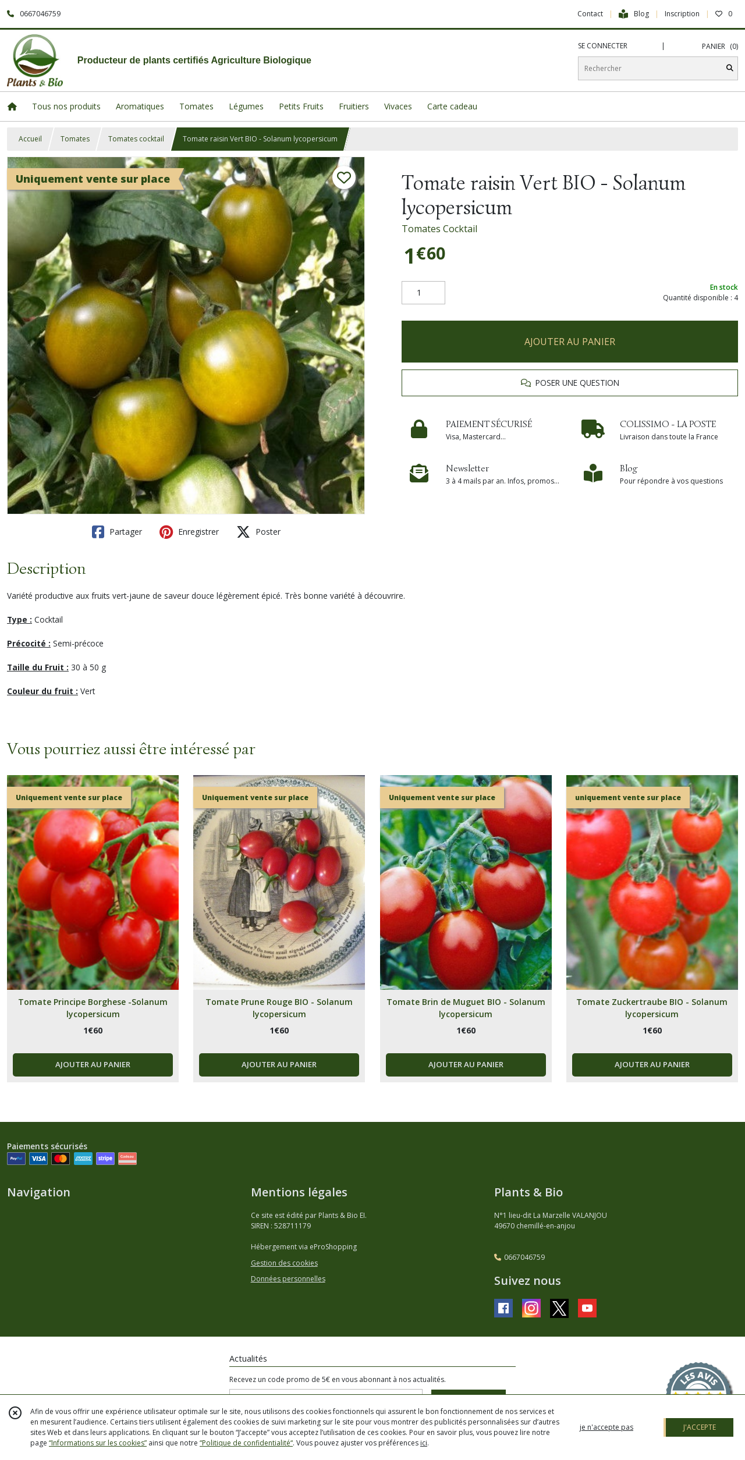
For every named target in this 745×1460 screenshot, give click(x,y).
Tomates (75, 139)
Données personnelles (288, 1279)
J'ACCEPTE (699, 1427)
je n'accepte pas (606, 1427)
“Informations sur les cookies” (98, 1443)
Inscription (682, 14)
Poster (258, 532)
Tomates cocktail (136, 139)
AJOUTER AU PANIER (569, 341)
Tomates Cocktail (439, 228)
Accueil (30, 139)
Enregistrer (189, 532)
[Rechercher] (729, 68)
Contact (590, 14)
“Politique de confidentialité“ (246, 1443)
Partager (117, 532)
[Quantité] (423, 292)
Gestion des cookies (284, 1263)
